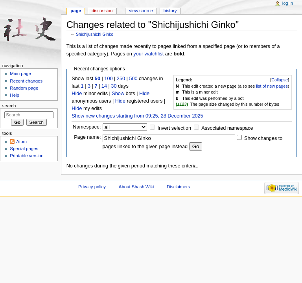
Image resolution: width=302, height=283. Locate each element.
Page (75, 10)
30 (113, 86)
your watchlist (148, 54)
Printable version (26, 155)
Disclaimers (178, 186)
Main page (20, 73)
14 (104, 86)
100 (108, 78)
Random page (24, 88)
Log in (287, 3)
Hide (77, 93)
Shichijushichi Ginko (94, 34)
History (170, 10)
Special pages (24, 148)
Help (14, 95)
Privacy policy (92, 186)
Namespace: (87, 127)
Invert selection (174, 128)
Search (9, 105)
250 (121, 78)
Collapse (279, 79)
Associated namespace (227, 128)
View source (141, 10)
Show (118, 93)
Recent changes (26, 81)
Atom (21, 141)
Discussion (102, 10)
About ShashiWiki (136, 186)
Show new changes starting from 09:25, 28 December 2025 (137, 116)
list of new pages (271, 86)
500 (133, 78)
